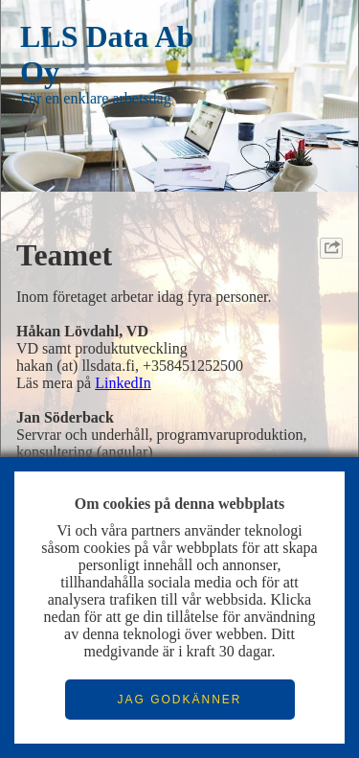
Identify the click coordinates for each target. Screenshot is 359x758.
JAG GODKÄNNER (179, 699)
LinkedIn (123, 383)
